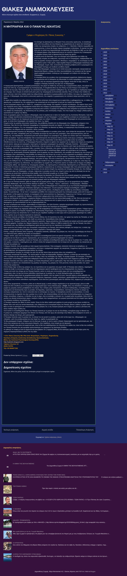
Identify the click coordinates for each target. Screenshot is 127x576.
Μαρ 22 (110, 133)
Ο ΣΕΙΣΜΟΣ (17, 509)
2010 (105, 172)
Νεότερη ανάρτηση (11, 430)
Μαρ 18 (110, 139)
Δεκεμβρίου (109, 95)
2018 (105, 74)
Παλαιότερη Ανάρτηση (85, 430)
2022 (105, 61)
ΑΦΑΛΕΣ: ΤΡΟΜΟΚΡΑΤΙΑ (21, 520)
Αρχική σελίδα (47, 430)
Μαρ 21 (110, 136)
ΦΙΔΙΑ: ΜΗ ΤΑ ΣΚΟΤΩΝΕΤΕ (22, 452)
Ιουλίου (108, 111)
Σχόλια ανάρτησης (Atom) (53, 437)
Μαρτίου (108, 124)
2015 (105, 83)
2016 (105, 80)
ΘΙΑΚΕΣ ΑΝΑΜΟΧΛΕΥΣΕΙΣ (38, 9)
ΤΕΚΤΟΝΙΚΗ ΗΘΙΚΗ (19, 486)
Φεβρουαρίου (110, 162)
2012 (105, 93)
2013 (105, 90)
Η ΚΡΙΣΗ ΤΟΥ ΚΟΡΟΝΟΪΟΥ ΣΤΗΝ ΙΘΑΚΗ (27, 554)
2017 (105, 77)
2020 (105, 68)
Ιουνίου (108, 114)
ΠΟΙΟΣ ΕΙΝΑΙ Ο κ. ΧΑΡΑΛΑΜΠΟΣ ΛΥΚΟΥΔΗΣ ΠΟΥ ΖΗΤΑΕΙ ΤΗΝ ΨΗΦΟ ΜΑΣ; (39, 475)
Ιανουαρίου (109, 165)
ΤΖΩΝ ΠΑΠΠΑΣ (18, 497)
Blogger (92, 571)
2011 (105, 169)
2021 (105, 65)
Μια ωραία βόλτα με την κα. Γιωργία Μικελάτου (28, 531)
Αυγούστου (109, 108)
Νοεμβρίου (109, 99)
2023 (105, 58)
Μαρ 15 (110, 142)
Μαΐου (107, 117)
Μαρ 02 (110, 145)
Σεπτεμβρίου (110, 105)
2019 (105, 71)
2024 (105, 55)
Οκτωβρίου (109, 102)
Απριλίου (108, 120)
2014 (105, 86)
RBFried (81, 571)
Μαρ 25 (110, 126)
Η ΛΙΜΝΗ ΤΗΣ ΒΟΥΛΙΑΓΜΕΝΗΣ (23, 464)
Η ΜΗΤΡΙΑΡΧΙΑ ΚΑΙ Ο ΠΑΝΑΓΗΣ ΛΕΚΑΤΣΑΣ (111, 152)
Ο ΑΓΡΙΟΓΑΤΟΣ (18, 543)
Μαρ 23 (110, 129)
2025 (105, 52)
